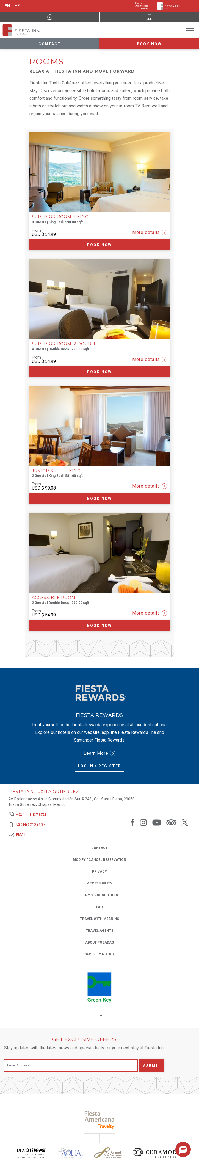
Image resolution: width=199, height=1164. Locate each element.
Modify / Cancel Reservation (99, 860)
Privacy (99, 871)
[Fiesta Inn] (169, 6)
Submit (151, 1065)
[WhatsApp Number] (50, 17)
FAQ (99, 907)
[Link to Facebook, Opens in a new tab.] (132, 822)
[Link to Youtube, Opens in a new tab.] (156, 822)
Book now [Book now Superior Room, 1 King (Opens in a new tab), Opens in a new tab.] (99, 245)
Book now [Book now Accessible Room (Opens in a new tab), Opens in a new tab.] (99, 625)
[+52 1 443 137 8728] (27, 815)
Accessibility (99, 883)
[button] (183, 1149)
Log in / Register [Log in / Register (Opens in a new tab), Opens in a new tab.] (99, 766)
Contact (49, 44)
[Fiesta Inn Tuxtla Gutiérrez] (21, 30)
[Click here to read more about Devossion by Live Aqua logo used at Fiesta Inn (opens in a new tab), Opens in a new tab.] (31, 1153)
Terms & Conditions (99, 895)
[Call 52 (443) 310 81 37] (149, 17)
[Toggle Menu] (190, 30)
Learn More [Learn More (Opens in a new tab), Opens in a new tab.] (99, 753)
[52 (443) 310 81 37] (27, 825)
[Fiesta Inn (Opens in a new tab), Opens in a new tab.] (142, 6)
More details (149, 232)
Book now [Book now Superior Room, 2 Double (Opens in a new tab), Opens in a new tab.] (99, 372)
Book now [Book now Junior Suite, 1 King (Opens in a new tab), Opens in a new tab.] (99, 498)
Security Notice (100, 954)
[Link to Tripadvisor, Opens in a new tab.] (171, 822)
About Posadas (99, 942)
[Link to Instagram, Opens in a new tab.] (143, 822)
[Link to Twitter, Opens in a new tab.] (184, 822)
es (17, 6)
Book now (149, 44)
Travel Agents (99, 931)
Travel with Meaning (99, 919)
